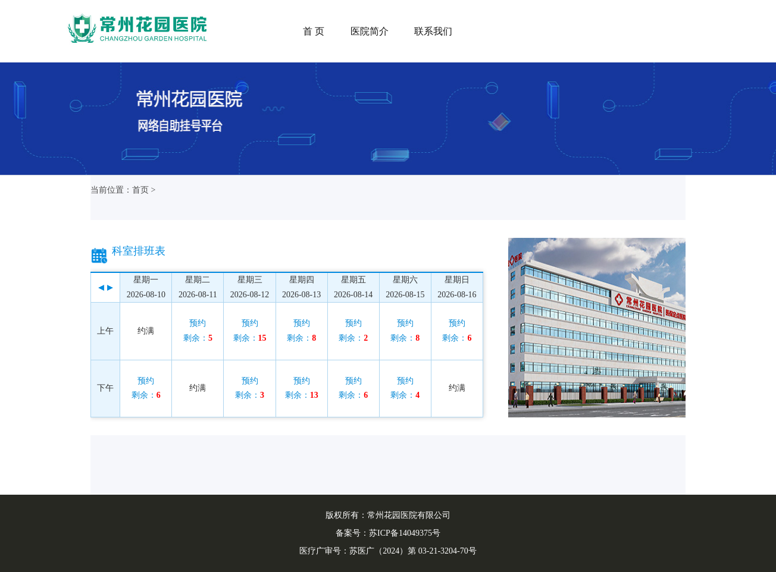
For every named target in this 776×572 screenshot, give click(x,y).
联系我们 (433, 31)
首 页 (313, 31)
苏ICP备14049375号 (404, 533)
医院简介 (370, 31)
